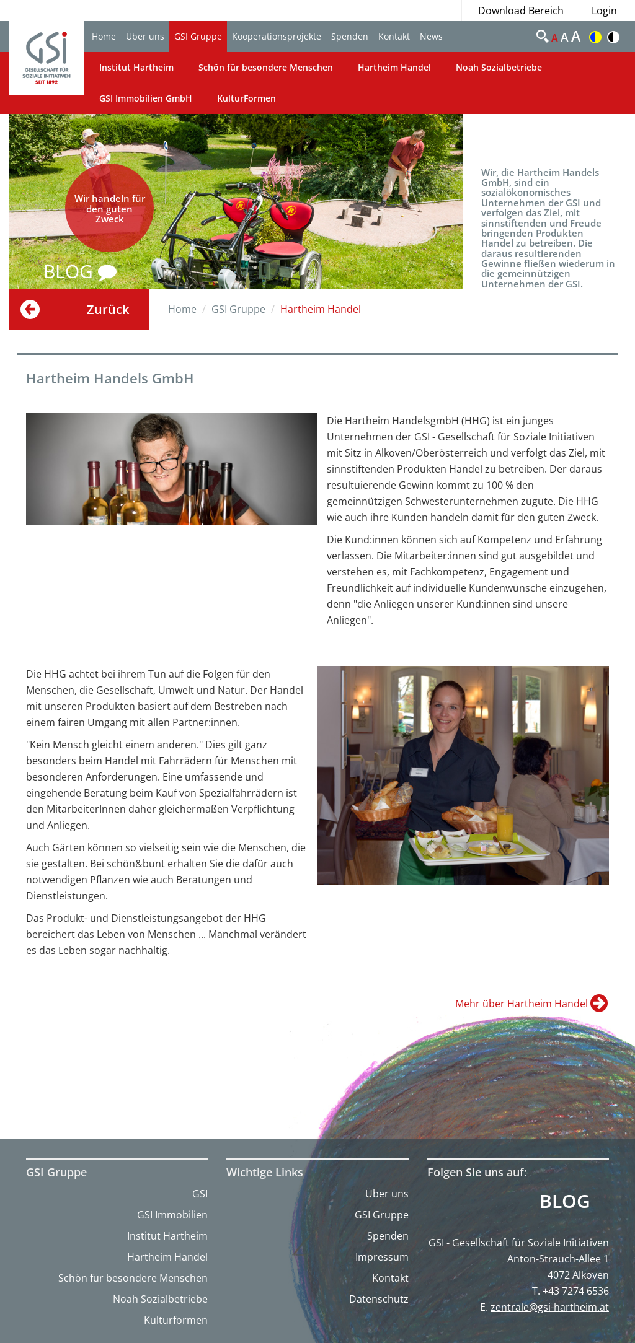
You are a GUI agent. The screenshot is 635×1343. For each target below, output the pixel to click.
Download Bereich (521, 10)
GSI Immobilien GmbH (145, 98)
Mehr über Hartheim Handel (522, 1003)
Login (604, 10)
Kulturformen (176, 1320)
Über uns (145, 36)
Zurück (108, 309)
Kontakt (394, 36)
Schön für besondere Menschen (265, 67)
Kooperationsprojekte (276, 36)
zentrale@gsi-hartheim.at (550, 1307)
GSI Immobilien (172, 1215)
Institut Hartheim (136, 67)
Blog (565, 1201)
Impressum (382, 1257)
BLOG (80, 271)
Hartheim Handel (394, 67)
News (431, 36)
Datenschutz (379, 1299)
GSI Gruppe (198, 36)
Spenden (349, 36)
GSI (200, 1194)
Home (104, 36)
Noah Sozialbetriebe (499, 67)
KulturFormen (246, 98)
